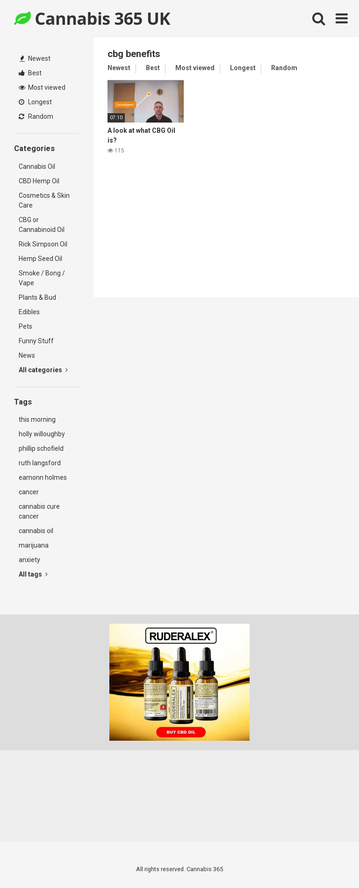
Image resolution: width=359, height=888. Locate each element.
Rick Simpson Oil (43, 244)
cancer (29, 492)
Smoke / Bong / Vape (42, 278)
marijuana (34, 545)
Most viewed (42, 87)
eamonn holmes (43, 477)
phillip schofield (41, 448)
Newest (35, 58)
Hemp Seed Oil (40, 258)
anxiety (29, 559)
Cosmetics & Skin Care (44, 200)
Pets (25, 326)
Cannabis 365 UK (92, 18)
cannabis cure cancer (39, 511)
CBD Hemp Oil (39, 181)
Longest (35, 102)
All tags (33, 574)
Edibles (29, 312)
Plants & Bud (37, 297)
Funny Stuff (36, 341)
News (27, 355)
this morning (37, 419)
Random (36, 116)
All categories (43, 370)
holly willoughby (42, 434)
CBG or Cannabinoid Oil (42, 224)
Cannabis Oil (37, 166)
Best (30, 73)
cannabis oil (36, 530)
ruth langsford (40, 463)
